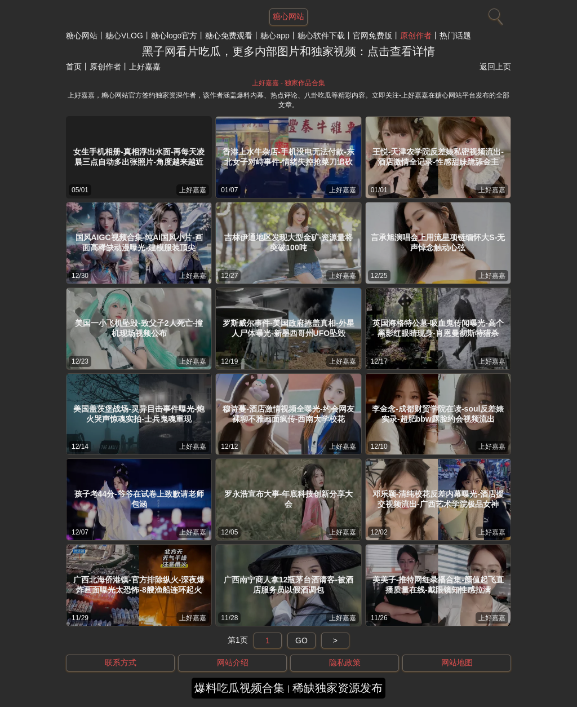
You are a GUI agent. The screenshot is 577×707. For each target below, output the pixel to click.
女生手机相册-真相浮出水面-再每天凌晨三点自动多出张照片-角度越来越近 (139, 156)
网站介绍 (232, 662)
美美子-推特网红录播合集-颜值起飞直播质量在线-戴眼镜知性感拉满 (438, 584)
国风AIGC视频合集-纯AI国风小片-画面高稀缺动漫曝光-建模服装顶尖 (139, 242)
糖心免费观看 (228, 35)
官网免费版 (372, 35)
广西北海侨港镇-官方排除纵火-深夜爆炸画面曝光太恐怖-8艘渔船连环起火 (139, 584)
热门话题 (455, 35)
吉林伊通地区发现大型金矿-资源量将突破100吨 (288, 242)
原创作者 (416, 35)
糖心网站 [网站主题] (288, 16)
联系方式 (120, 662)
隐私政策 (345, 662)
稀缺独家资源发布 (337, 688)
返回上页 (495, 66)
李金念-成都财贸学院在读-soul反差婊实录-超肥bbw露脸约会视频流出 (438, 413)
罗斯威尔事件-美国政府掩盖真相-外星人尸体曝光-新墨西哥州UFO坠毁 (288, 328)
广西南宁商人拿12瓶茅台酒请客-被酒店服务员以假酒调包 (288, 584)
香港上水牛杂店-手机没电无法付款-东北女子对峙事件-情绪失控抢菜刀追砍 (288, 156)
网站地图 (457, 662)
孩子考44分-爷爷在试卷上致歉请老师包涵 (139, 499)
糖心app (274, 35)
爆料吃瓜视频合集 (239, 688)
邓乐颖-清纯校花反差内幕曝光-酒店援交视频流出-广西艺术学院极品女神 (438, 499)
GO (301, 640)
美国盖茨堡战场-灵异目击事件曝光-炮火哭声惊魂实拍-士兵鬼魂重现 (139, 413)
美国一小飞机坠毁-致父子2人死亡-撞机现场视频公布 (139, 328)
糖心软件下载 (321, 35)
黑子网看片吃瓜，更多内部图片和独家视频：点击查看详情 (288, 51)
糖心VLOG (124, 35)
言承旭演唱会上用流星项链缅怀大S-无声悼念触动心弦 (438, 242)
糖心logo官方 (174, 35)
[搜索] (494, 14)
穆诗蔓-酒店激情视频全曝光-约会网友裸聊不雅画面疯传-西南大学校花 (288, 413)
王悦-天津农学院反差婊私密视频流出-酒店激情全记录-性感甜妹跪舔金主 (438, 156)
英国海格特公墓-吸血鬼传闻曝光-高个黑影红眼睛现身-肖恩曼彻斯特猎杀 (438, 328)
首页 (74, 66)
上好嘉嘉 (192, 190)
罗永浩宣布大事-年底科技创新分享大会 (288, 499)
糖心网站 (81, 35)
